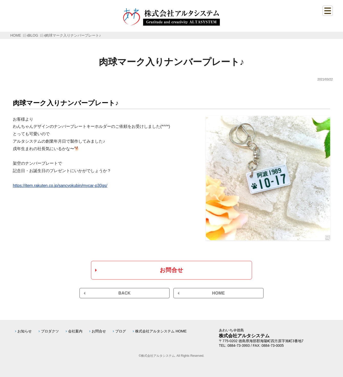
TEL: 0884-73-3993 (234, 345)
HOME (15, 35)
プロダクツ (50, 331)
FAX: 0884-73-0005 (268, 345)
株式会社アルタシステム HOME (161, 331)
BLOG (33, 35)
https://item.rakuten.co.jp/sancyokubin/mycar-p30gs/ (60, 185)
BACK (125, 293)
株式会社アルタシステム (244, 335)
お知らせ (24, 331)
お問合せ (171, 270)
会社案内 (75, 331)
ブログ (120, 331)
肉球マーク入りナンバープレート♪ (73, 35)
